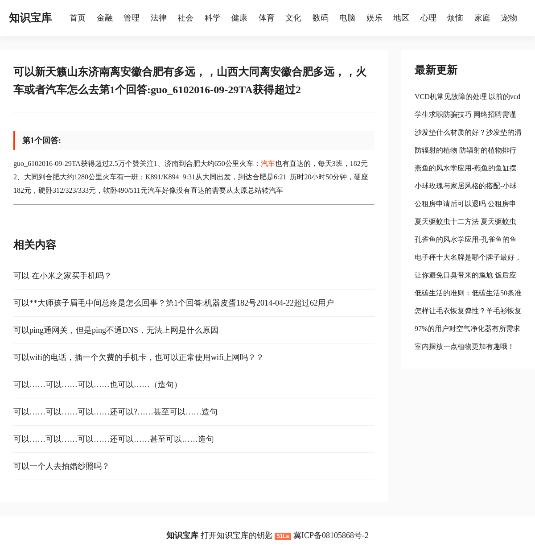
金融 (105, 17)
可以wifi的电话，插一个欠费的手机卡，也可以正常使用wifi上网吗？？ (138, 357)
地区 (401, 17)
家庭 (482, 17)
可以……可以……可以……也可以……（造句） (97, 384)
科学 (213, 17)
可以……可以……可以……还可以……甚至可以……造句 (113, 439)
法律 (159, 17)
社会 (185, 17)
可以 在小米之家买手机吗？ (62, 275)
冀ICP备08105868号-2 (331, 535)
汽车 (268, 163)
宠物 (509, 17)
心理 (428, 17)
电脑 (347, 17)
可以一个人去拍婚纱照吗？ (61, 466)
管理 (131, 17)
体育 (267, 17)
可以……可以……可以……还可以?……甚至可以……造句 (115, 411)
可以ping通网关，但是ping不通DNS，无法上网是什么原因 (115, 330)
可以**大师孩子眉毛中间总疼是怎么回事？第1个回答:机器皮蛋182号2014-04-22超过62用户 (173, 302)
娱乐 (374, 17)
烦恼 (455, 17)
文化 (293, 17)
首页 (78, 17)
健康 (239, 17)
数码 (321, 17)
